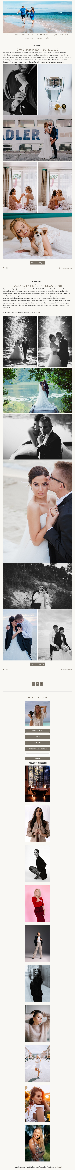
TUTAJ (38, 312)
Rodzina (64, 35)
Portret (29, 38)
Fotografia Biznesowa (37, 749)
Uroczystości (43, 38)
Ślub (9, 35)
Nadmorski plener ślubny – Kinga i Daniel (37, 285)
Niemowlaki (43, 35)
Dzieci (31, 35)
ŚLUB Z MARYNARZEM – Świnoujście (37, 49)
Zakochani (20, 35)
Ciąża (54, 35)
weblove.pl (58, 1167)
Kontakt (37, 743)
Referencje (37, 731)
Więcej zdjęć (38, 263)
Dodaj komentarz (66, 268)
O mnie (37, 737)
